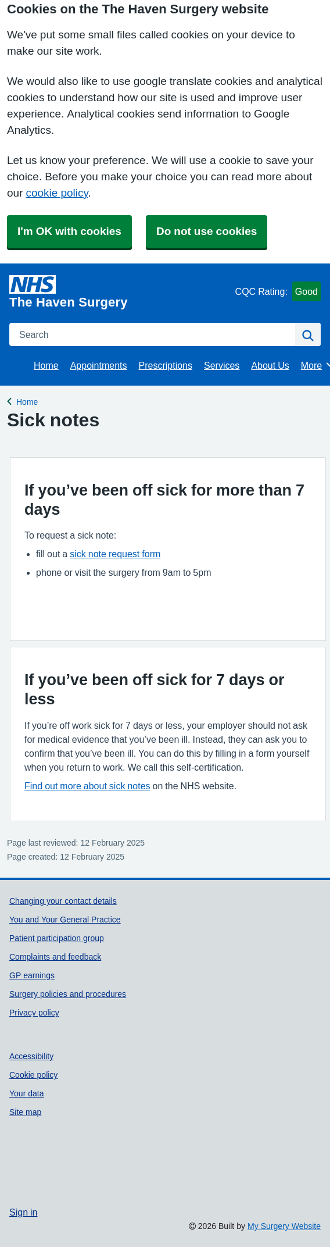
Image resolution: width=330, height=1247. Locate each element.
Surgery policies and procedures (67, 994)
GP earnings (32, 975)
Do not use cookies (206, 231)
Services (221, 365)
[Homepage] (120, 292)
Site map (25, 1112)
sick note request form (115, 553)
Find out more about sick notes (87, 785)
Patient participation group (56, 938)
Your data (26, 1093)
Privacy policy (34, 1013)
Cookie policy (33, 1075)
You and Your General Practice (65, 919)
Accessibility (31, 1056)
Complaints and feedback (55, 957)
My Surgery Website (284, 1226)
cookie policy (57, 192)
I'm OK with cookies (69, 231)
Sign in (23, 1212)
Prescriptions (165, 365)
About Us (270, 365)
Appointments (98, 365)
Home (46, 365)
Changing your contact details (63, 901)
